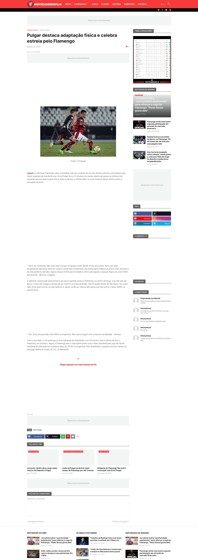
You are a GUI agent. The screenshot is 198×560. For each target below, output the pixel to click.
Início (68, 4)
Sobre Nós (129, 4)
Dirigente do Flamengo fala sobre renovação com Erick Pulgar (111, 469)
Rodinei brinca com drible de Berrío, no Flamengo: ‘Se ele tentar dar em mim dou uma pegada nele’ (158, 140)
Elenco (105, 4)
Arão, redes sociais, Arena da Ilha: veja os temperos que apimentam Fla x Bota (56, 553)
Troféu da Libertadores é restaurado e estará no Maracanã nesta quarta (105, 550)
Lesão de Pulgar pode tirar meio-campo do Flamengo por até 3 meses (78, 469)
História (116, 4)
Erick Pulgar (45, 30)
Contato (142, 4)
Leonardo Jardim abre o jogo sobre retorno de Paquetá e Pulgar (42, 469)
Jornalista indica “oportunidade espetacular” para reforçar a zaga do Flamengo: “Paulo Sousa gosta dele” (56, 540)
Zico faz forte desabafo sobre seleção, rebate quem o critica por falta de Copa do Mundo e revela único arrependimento (159, 156)
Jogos (95, 4)
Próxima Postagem (120, 521)
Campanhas (80, 4)
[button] (162, 4)
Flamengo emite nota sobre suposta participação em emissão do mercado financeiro (159, 125)
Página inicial (32, 30)
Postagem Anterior (36, 521)
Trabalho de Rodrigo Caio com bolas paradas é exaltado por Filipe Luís (105, 539)
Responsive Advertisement (99, 20)
